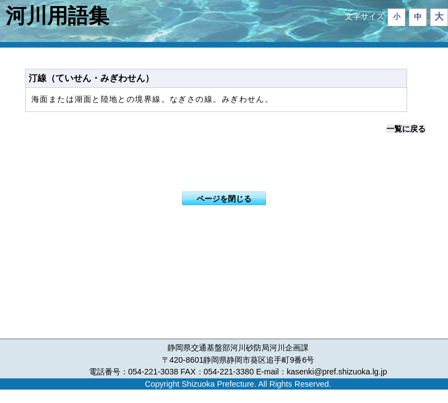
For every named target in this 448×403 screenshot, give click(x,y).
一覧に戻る (406, 128)
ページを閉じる (224, 198)
